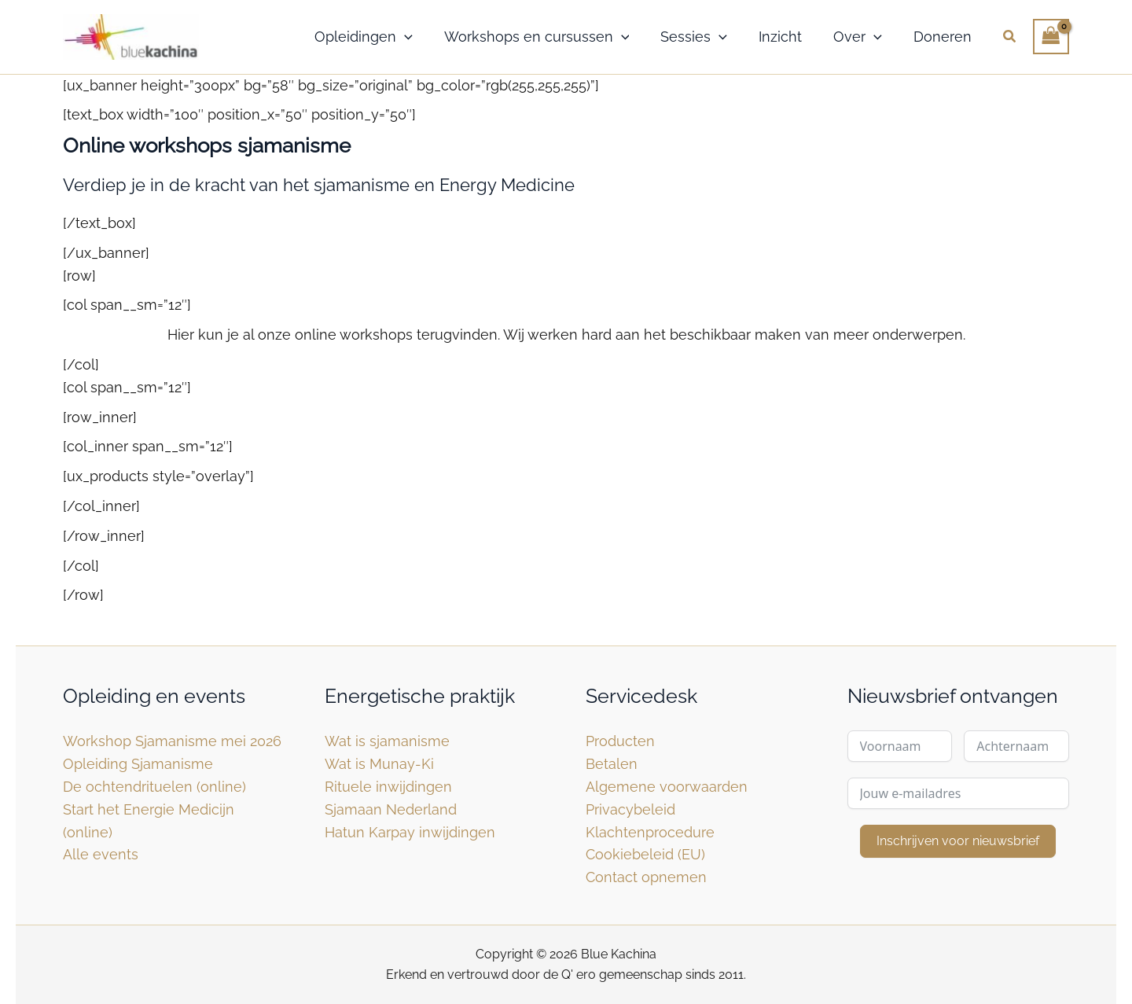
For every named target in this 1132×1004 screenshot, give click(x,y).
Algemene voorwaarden (667, 786)
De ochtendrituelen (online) (154, 786)
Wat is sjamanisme (387, 741)
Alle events (100, 854)
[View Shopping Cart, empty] (1051, 36)
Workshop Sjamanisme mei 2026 (172, 741)
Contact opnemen (646, 877)
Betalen (612, 764)
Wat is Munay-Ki (379, 764)
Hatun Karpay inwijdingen (410, 832)
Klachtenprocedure (650, 832)
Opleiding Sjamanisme (138, 764)
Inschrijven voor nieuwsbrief (958, 840)
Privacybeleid (630, 809)
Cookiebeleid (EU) (645, 854)
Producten (620, 741)
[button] (404, 37)
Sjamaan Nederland (391, 809)
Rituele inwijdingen (388, 786)
